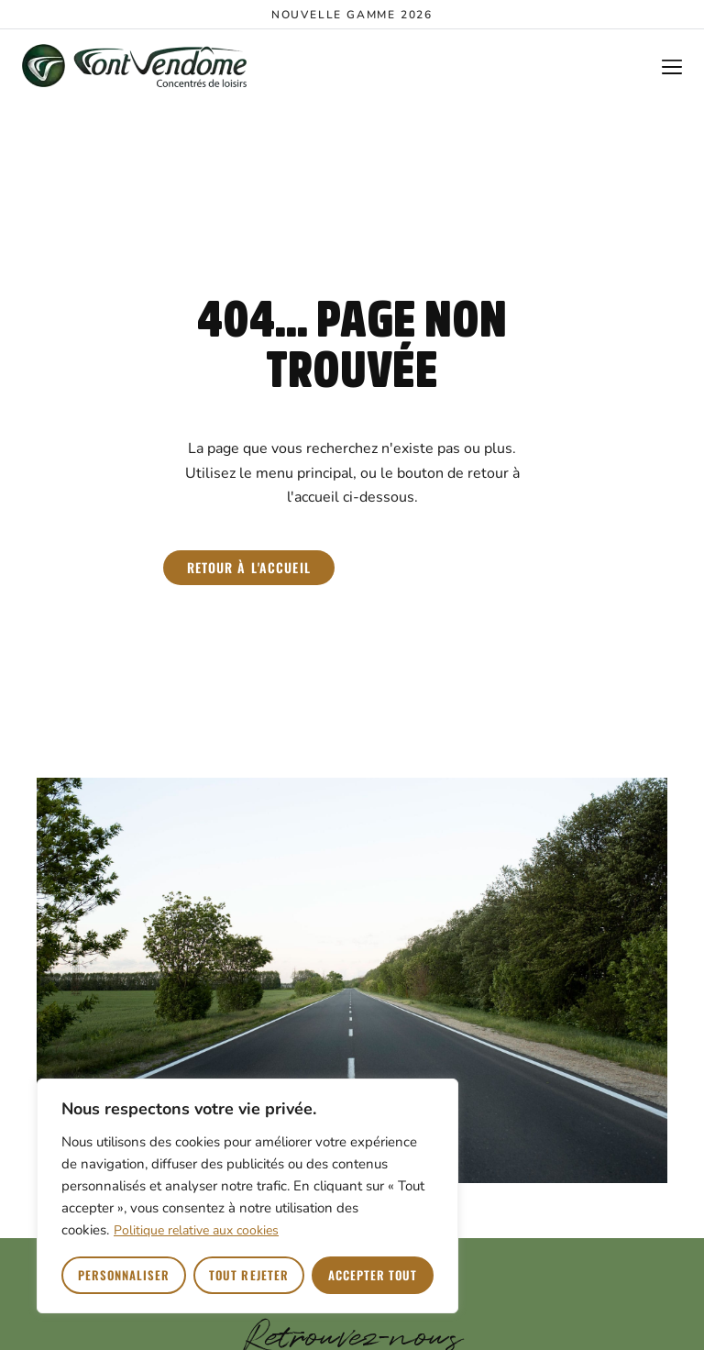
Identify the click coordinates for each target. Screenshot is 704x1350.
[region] (247, 1196)
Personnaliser (124, 1275)
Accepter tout (373, 1275)
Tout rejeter (248, 1275)
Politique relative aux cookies (196, 1230)
